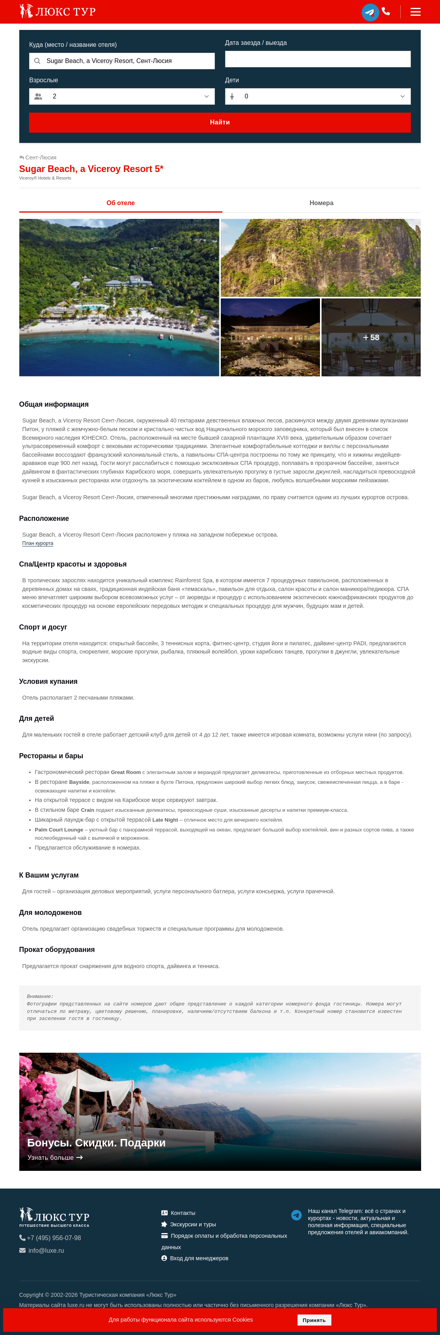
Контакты (178, 1213)
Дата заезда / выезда (256, 42)
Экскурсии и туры (188, 1224)
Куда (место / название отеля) (73, 44)
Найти (220, 122)
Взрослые (43, 80)
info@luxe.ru (41, 1250)
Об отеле (121, 203)
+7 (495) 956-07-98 (50, 1238)
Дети (232, 80)
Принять (314, 1320)
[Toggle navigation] (410, 12)
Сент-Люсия (38, 157)
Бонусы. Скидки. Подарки (96, 1143)
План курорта (38, 543)
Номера (322, 203)
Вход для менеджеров (194, 1258)
